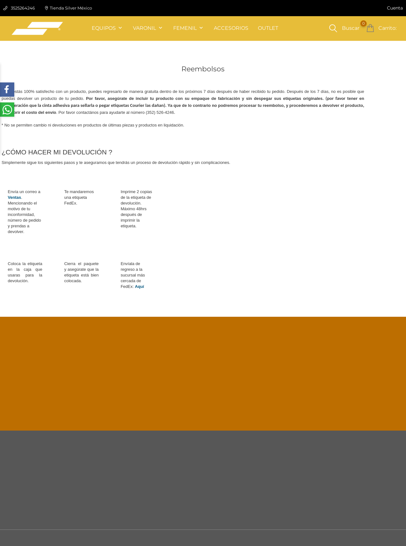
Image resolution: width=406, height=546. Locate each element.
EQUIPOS (107, 28)
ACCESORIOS (231, 28)
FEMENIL (188, 28)
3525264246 (23, 7)
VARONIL (148, 28)
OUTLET (268, 28)
